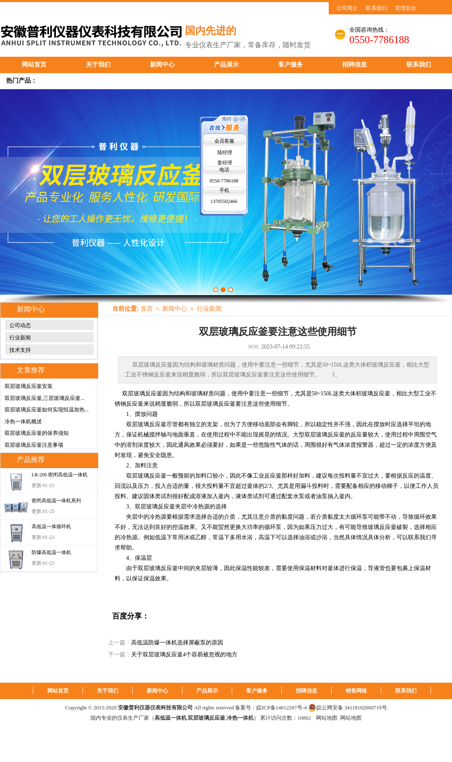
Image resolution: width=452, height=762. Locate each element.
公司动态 (20, 325)
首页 (147, 308)
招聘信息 (354, 64)
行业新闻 (20, 338)
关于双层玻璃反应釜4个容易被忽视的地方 (184, 654)
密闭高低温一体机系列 (56, 500)
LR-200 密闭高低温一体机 (60, 475)
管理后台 (405, 8)
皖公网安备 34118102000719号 (347, 708)
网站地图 (326, 718)
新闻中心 (162, 64)
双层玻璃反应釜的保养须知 (37, 433)
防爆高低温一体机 (51, 552)
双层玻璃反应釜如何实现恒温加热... (47, 409)
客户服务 (290, 64)
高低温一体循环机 (51, 526)
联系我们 (376, 8)
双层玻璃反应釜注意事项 (34, 445)
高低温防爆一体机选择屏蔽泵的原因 (177, 643)
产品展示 (226, 64)
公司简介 (347, 8)
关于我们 (98, 64)
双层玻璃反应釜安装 (29, 386)
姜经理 (224, 163)
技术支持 (20, 350)
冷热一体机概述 (23, 421)
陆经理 (224, 152)
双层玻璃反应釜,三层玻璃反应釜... (45, 398)
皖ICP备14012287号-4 (281, 707)
